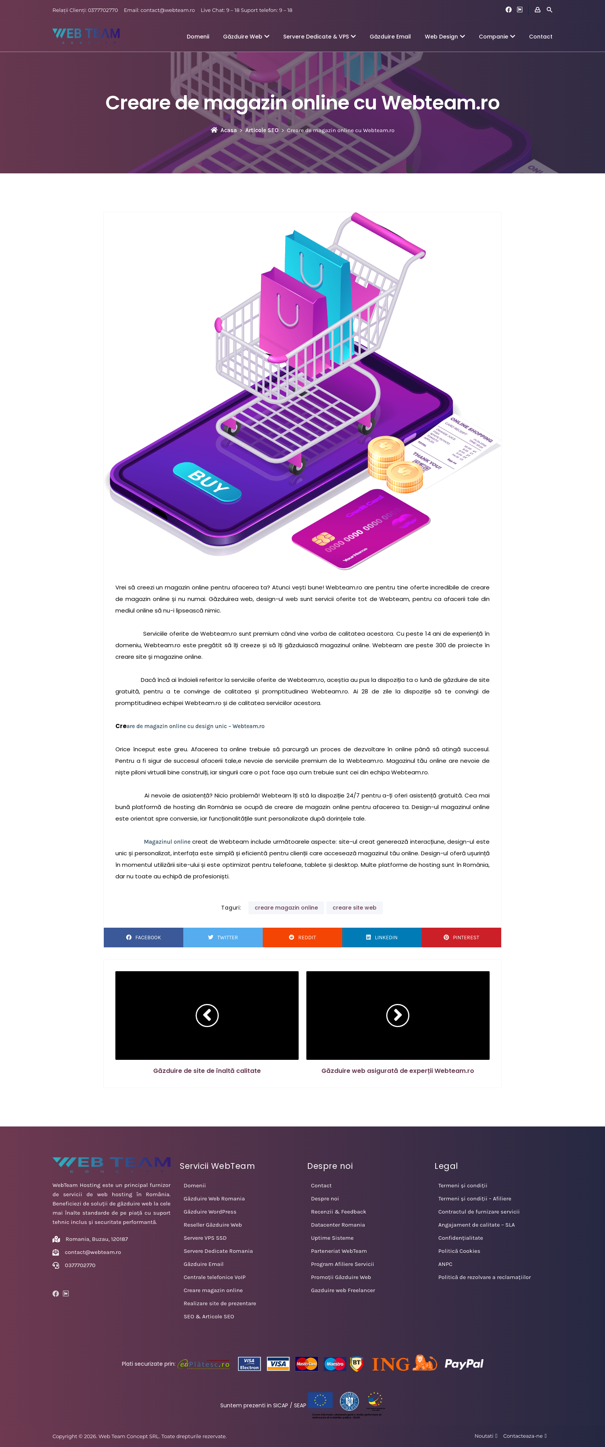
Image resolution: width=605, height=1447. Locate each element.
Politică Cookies (459, 1250)
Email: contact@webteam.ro (159, 10)
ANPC (445, 1264)
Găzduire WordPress (210, 1211)
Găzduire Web (246, 36)
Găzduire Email (390, 36)
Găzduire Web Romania (214, 1198)
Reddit (302, 937)
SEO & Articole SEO (209, 1316)
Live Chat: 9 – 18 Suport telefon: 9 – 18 (246, 10)
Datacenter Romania (338, 1224)
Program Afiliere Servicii (342, 1264)
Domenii (198, 36)
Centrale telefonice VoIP (215, 1277)
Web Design (445, 36)
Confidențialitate (460, 1237)
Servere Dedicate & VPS (319, 36)
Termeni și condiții (462, 1185)
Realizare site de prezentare (220, 1303)
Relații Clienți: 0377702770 (85, 10)
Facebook (143, 937)
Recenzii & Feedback (338, 1211)
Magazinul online (168, 841)
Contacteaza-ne (522, 1436)
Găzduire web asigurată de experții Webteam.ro (397, 1070)
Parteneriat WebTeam (339, 1250)
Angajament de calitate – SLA (476, 1224)
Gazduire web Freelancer (343, 1290)
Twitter (223, 937)
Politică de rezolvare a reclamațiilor (484, 1277)
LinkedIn (381, 937)
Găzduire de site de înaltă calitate (207, 1070)
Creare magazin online (213, 1290)
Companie (497, 36)
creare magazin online (286, 908)
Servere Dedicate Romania (218, 1250)
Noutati (484, 1436)
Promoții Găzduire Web (341, 1277)
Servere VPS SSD (205, 1237)
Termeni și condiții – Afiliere (474, 1198)
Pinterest (461, 937)
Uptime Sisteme (332, 1237)
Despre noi (325, 1198)
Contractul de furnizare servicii (479, 1211)
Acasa (224, 130)
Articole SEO (262, 130)
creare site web (355, 908)
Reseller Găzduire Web (213, 1224)
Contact (541, 36)
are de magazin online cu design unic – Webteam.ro (196, 726)
